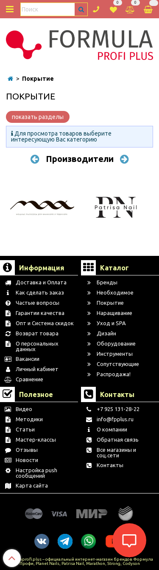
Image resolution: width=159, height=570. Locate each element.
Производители (80, 159)
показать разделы (38, 116)
